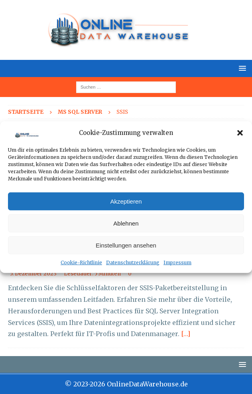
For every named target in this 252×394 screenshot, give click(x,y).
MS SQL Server (80, 112)
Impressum (177, 262)
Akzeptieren (126, 201)
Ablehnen (125, 223)
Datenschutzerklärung (132, 262)
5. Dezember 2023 (33, 273)
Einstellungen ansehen (126, 245)
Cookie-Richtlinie (81, 262)
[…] (185, 334)
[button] (240, 133)
